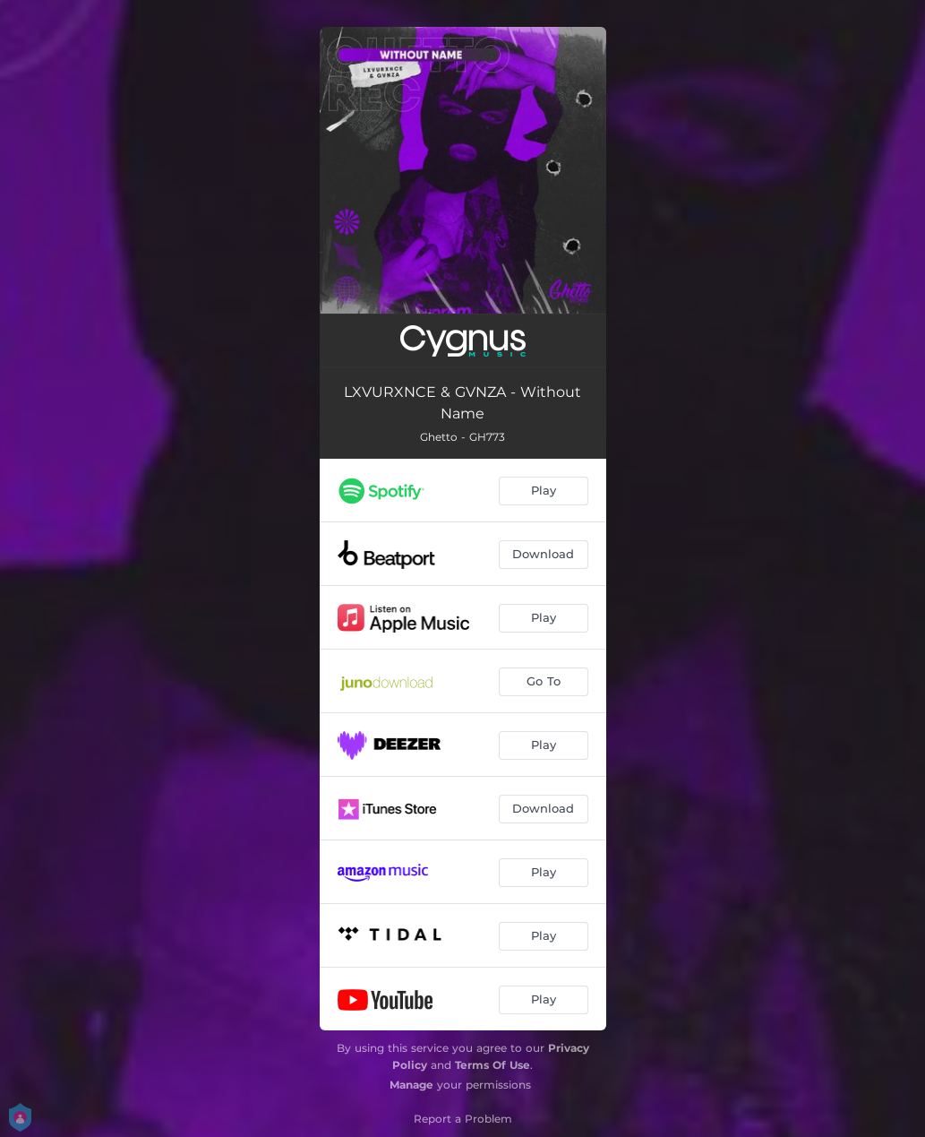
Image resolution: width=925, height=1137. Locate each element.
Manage (411, 1084)
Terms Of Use (492, 1065)
